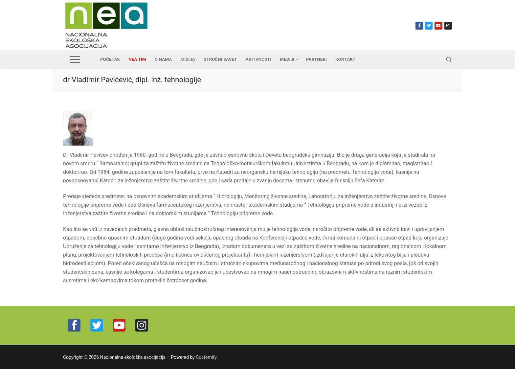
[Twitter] (429, 25)
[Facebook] (419, 25)
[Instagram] (448, 25)
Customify (206, 357)
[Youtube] (438, 25)
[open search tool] (449, 60)
